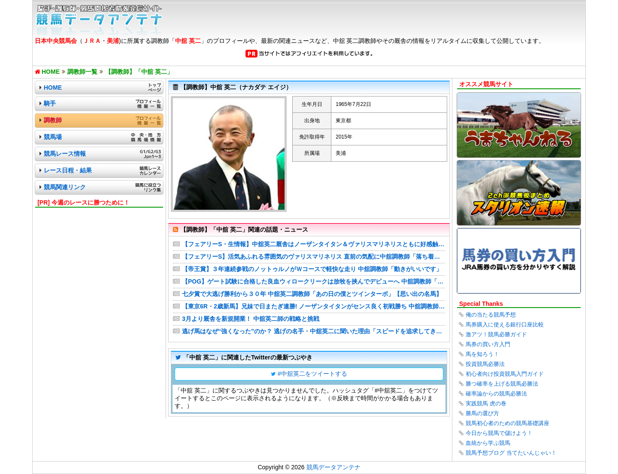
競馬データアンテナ (333, 467)
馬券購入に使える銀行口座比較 (505, 324)
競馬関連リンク (65, 187)
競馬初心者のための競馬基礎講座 (507, 423)
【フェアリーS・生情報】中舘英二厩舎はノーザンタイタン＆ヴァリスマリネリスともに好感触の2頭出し (313, 244)
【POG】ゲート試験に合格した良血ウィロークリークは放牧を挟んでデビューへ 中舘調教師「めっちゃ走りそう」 (313, 281)
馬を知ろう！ (482, 354)
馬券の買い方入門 (488, 344)
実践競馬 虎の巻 (486, 403)
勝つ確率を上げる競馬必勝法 (502, 383)
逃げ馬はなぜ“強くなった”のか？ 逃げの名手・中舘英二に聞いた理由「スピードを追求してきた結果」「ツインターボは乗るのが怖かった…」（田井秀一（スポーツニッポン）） (313, 331)
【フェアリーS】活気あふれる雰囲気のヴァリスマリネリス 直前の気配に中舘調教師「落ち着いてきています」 (313, 256)
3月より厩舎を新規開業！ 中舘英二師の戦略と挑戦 (250, 318)
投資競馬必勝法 (485, 364)
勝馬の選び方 (482, 413)
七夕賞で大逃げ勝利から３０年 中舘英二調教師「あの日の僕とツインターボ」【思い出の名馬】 (312, 293)
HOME (53, 87)
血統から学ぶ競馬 (488, 443)
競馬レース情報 (65, 153)
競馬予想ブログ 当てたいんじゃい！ (511, 453)
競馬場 (53, 136)
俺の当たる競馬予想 (491, 314)
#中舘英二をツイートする (312, 373)
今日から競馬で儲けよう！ (499, 433)
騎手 (50, 103)
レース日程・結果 (68, 170)
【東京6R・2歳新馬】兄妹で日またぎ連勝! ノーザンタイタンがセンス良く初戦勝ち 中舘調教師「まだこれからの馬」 (313, 306)
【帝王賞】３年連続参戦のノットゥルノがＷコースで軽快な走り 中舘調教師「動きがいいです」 (312, 269)
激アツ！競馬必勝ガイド (496, 334)
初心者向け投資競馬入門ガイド (505, 374)
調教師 (53, 120)
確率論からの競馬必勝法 (496, 393)
